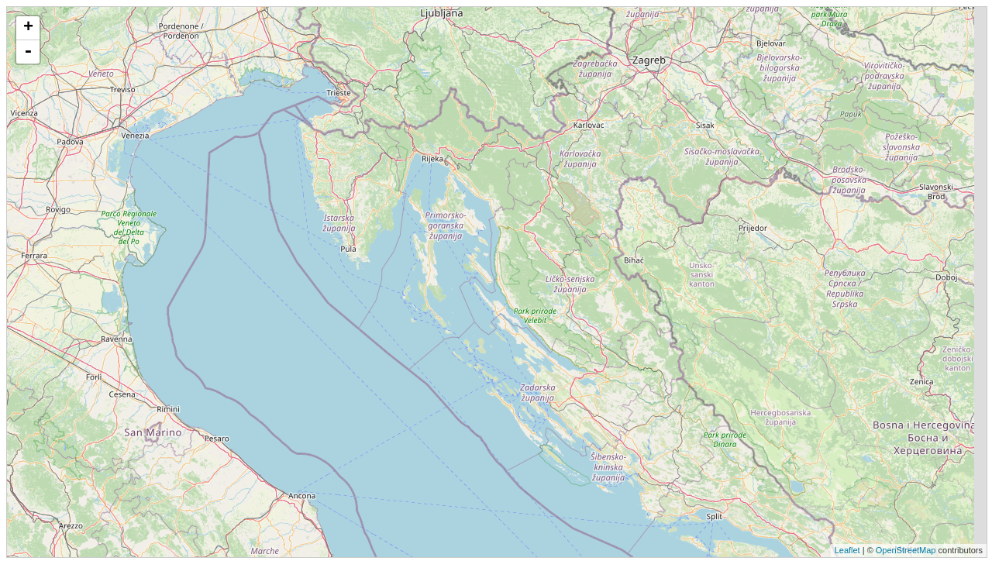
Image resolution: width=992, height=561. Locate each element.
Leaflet (847, 550)
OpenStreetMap (906, 550)
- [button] (27, 52)
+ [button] (28, 28)
